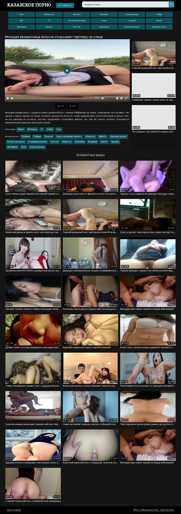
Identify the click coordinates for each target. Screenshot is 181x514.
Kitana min (90, 136)
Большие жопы (159, 27)
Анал (104, 21)
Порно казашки (14, 510)
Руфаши (26, 136)
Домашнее (49, 14)
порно (29, 4)
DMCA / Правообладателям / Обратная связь (153, 510)
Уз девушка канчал (37, 142)
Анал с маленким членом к (69, 136)
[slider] (52, 98)
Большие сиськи (131, 27)
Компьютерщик (37, 147)
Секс (21, 14)
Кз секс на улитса (15, 142)
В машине (92, 142)
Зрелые (49, 27)
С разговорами (131, 14)
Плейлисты (65, 5)
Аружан (115, 142)
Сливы (159, 14)
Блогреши (79, 142)
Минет (159, 21)
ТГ (49, 21)
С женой (132, 21)
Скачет (104, 142)
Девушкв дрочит (118, 136)
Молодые (21, 27)
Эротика (77, 14)
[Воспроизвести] (8, 98)
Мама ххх (66, 142)
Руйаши (37, 136)
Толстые (77, 27)
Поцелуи (48, 136)
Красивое (104, 14)
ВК (21, 21)
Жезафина (12, 147)
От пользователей (76, 21)
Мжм (23, 147)
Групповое (104, 27)
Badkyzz (102, 136)
